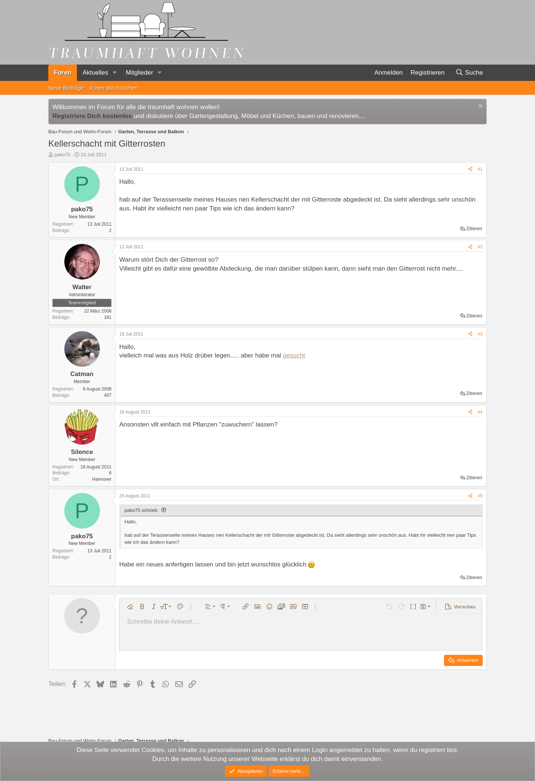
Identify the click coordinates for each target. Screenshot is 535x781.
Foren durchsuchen (114, 88)
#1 (480, 169)
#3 (480, 334)
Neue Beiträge (66, 88)
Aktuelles (95, 72)
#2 (480, 246)
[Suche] (469, 73)
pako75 (63, 154)
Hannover (101, 479)
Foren (62, 72)
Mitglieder (139, 72)
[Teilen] (470, 169)
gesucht (294, 355)
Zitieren (474, 228)
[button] (114, 73)
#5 (480, 496)
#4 (480, 412)
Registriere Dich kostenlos (92, 116)
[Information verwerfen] (479, 107)
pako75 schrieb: (141, 510)
